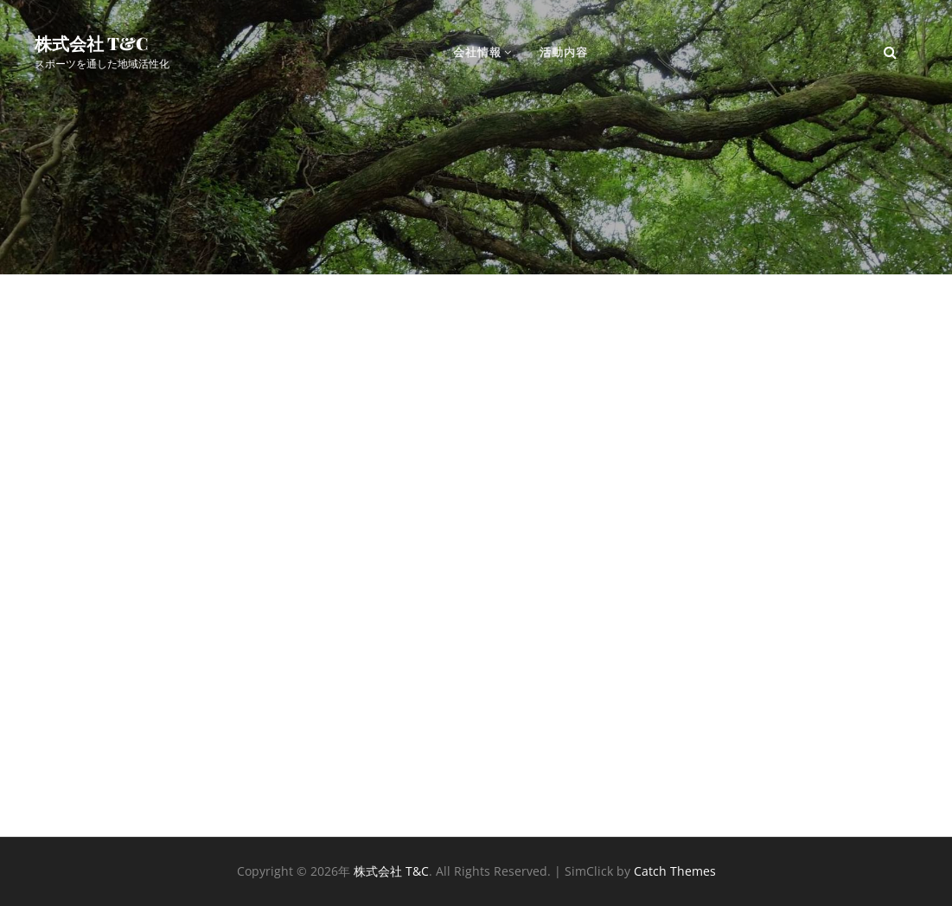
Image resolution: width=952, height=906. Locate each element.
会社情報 (477, 52)
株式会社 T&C (91, 43)
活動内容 (564, 52)
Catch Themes (675, 871)
